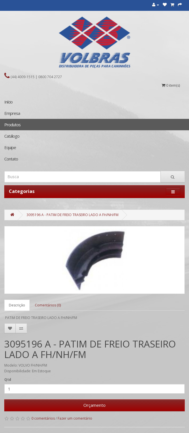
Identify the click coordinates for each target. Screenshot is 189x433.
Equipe (10, 147)
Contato (11, 159)
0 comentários (43, 418)
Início (8, 102)
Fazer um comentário (75, 418)
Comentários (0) (48, 305)
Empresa (12, 113)
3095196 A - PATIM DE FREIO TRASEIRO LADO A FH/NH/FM (72, 214)
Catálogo (11, 136)
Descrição (17, 305)
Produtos (12, 124)
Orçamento (94, 405)
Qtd (7, 379)
